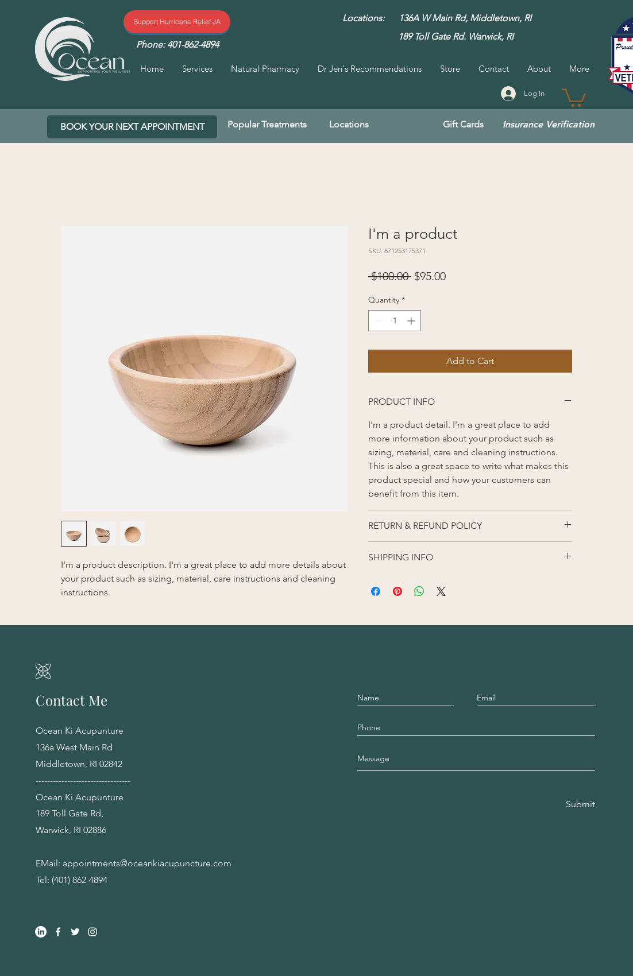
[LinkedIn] (41, 932)
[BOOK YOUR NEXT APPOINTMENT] (132, 126)
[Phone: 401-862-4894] (177, 45)
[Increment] (412, 321)
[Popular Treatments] (267, 124)
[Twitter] (75, 932)
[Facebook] (58, 932)
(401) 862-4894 (79, 879)
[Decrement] (377, 321)
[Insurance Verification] (549, 124)
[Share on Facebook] (376, 591)
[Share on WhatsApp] (419, 591)
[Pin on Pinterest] (397, 591)
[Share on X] (441, 591)
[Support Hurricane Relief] (176, 21)
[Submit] (579, 804)
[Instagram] (92, 932)
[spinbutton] (394, 321)
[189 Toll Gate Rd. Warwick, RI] (455, 37)
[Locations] (349, 124)
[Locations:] (363, 18)
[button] (574, 97)
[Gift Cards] (463, 124)
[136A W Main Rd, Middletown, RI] (465, 18)
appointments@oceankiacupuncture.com (147, 863)
